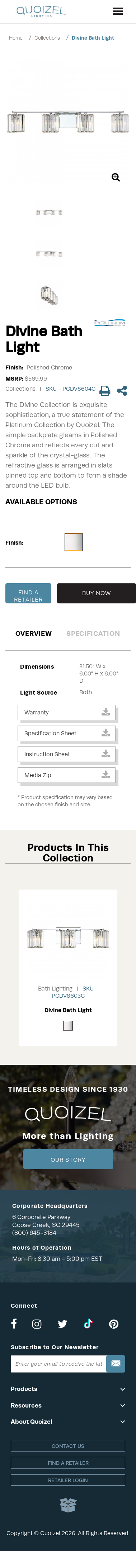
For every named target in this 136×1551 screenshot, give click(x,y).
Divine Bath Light (93, 38)
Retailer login (68, 1480)
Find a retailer (68, 1463)
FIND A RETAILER (28, 596)
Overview (33, 633)
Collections (47, 38)
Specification (93, 633)
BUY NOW (96, 593)
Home (16, 38)
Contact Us (68, 1446)
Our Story (68, 1160)
